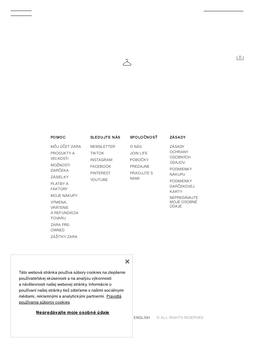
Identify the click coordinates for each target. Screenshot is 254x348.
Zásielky (59, 177)
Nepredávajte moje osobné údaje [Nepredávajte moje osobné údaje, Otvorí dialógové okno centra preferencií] (72, 312)
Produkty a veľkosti (63, 155)
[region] (72, 296)
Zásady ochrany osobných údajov (180, 154)
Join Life (139, 153)
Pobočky (139, 159)
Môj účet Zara (66, 146)
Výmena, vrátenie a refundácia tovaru (64, 210)
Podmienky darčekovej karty (182, 186)
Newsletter (102, 146)
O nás (136, 146)
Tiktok (97, 153)
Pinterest (100, 173)
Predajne (139, 166)
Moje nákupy (64, 195)
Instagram (101, 159)
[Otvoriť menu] (24, 15)
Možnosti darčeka (60, 167)
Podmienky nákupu (181, 171)
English (142, 317)
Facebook (100, 166)
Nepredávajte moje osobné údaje (184, 202)
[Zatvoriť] (127, 261)
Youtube (99, 179)
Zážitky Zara (64, 236)
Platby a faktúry (59, 186)
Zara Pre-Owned (60, 227)
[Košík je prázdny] (240, 58)
